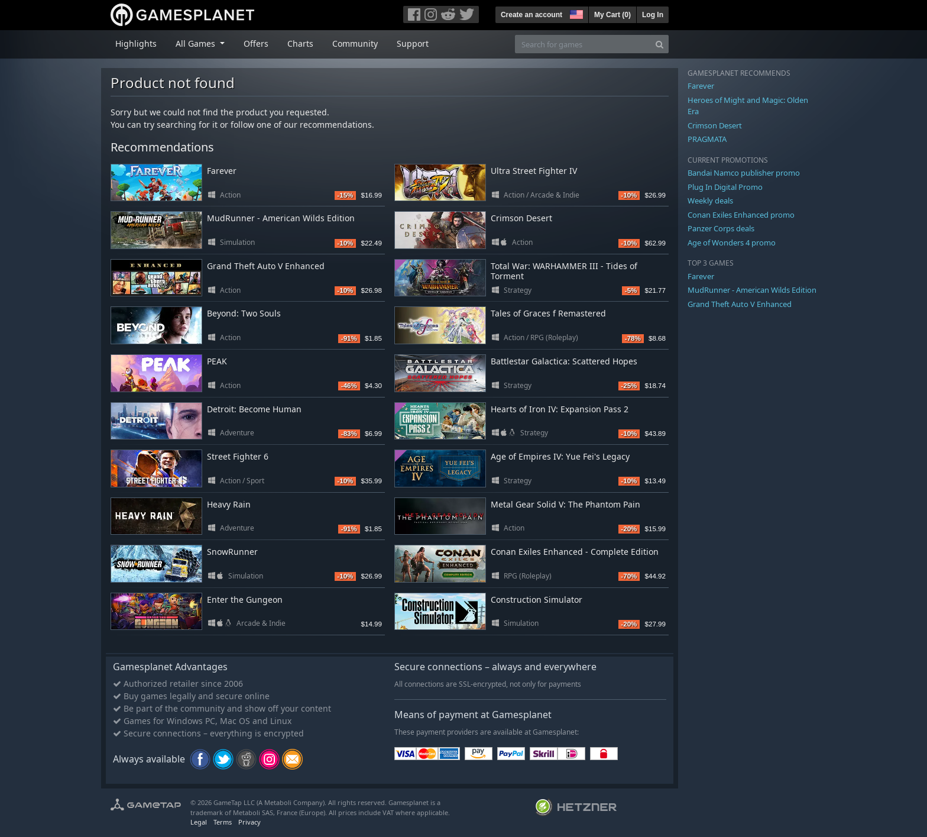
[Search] (659, 44)
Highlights (136, 43)
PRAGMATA (707, 139)
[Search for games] (583, 44)
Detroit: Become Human (254, 409)
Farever (221, 170)
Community (355, 43)
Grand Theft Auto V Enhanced (266, 266)
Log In (652, 15)
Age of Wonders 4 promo (732, 242)
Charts (300, 43)
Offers (256, 43)
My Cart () (612, 15)
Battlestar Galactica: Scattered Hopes (564, 361)
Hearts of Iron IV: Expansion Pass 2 (559, 409)
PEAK (217, 361)
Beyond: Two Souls (244, 313)
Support (413, 43)
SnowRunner (232, 551)
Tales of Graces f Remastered (548, 313)
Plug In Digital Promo (725, 187)
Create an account (531, 15)
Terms (222, 821)
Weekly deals (710, 200)
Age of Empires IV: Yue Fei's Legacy (560, 456)
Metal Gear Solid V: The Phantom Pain (565, 504)
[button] (575, 13)
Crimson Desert (521, 218)
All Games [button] (197, 43)
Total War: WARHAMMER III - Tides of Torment (564, 271)
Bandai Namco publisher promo (744, 172)
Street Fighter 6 (237, 456)
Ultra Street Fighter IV (534, 170)
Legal (198, 821)
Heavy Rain (229, 504)
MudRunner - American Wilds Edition (281, 218)
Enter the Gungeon (245, 599)
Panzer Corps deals (721, 228)
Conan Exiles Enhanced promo (741, 214)
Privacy (249, 821)
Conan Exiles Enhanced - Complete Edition (575, 551)
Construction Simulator (536, 599)
